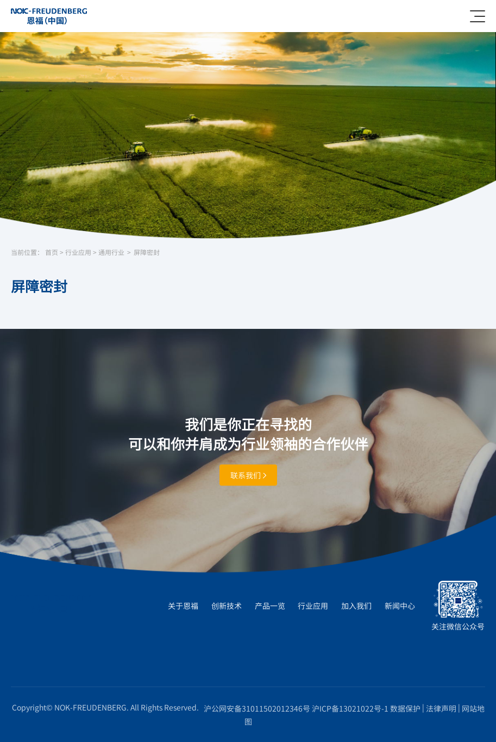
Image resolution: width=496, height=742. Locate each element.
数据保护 (405, 708)
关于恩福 (183, 605)
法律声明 (441, 708)
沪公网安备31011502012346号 (257, 708)
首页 (51, 252)
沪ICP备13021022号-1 (350, 708)
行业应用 (78, 252)
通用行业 (111, 252)
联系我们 (248, 474)
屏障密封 (147, 252)
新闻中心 (400, 605)
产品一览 (270, 605)
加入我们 (356, 605)
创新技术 (226, 605)
